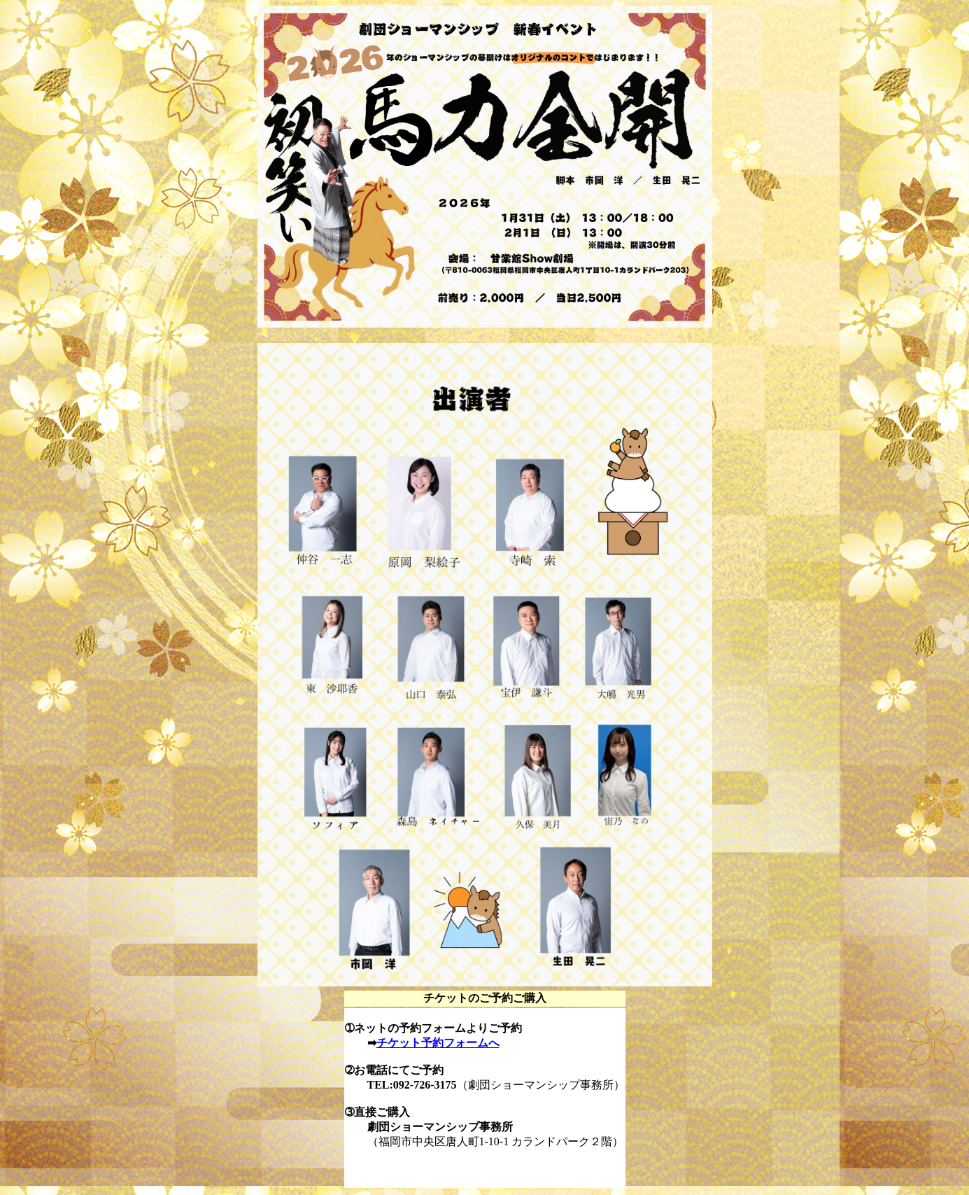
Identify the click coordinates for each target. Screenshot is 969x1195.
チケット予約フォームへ (438, 1043)
